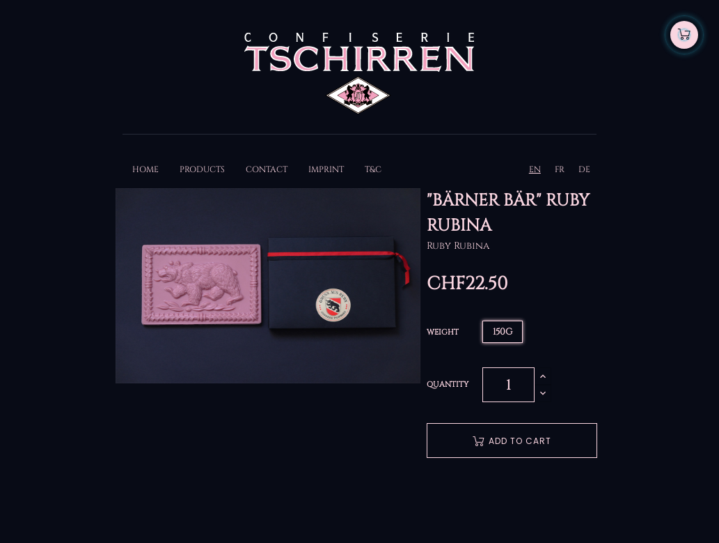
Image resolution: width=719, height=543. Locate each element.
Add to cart (512, 441)
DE (584, 169)
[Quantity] (508, 384)
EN (535, 169)
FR (559, 169)
